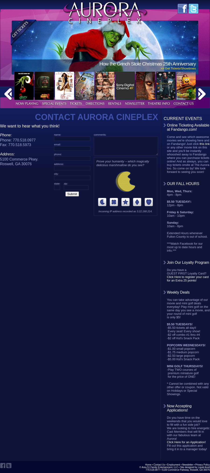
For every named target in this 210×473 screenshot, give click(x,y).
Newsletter (187, 464)
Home (148, 464)
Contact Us (159, 464)
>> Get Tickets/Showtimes (178, 68)
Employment (173, 464)
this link (205, 144)
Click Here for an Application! (186, 442)
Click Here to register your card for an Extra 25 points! (188, 278)
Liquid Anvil (204, 467)
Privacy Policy (202, 464)
